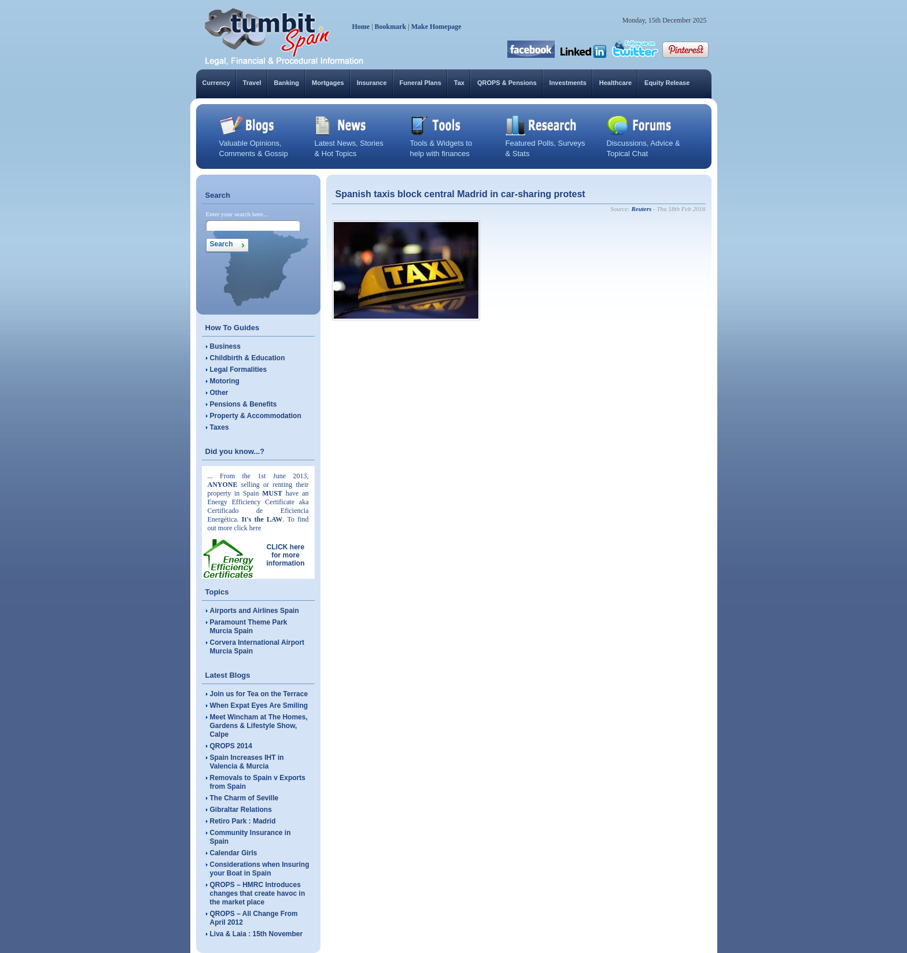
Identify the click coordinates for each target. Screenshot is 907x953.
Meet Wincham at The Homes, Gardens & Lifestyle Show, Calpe (259, 725)
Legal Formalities (238, 369)
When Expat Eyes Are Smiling (259, 705)
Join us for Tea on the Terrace (259, 694)
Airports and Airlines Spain (254, 611)
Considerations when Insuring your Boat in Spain (259, 868)
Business (225, 346)
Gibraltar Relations (241, 810)
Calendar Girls (233, 853)
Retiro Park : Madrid (243, 821)
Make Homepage (436, 27)
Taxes (219, 427)
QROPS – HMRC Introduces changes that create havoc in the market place (257, 893)
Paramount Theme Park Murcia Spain (248, 626)
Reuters (641, 208)
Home (361, 27)
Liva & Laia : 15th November (256, 934)
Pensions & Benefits (243, 404)
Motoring (224, 381)
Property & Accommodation (255, 416)
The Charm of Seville (244, 798)
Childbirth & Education (247, 358)
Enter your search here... (237, 213)
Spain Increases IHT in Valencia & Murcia (247, 761)
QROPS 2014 (231, 746)
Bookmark (391, 27)
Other (219, 393)
